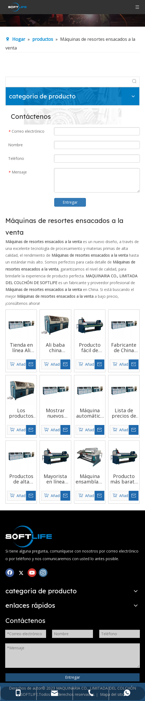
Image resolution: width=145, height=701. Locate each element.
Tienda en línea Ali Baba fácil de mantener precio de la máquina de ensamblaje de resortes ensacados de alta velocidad (21, 347)
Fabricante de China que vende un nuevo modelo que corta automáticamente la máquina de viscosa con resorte (124, 347)
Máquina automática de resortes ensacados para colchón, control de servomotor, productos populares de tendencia (90, 413)
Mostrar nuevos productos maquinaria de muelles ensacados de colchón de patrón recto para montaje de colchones (55, 413)
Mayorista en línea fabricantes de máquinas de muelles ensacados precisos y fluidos (55, 478)
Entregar (70, 202)
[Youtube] (32, 572)
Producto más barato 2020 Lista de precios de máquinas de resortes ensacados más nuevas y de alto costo (123, 478)
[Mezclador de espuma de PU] (28, 536)
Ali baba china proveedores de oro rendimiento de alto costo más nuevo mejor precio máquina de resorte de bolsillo (55, 347)
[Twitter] (21, 572)
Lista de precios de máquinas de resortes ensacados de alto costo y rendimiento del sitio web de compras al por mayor (124, 413)
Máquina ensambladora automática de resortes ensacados (90, 478)
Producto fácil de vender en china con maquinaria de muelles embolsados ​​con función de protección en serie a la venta (90, 347)
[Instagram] (43, 572)
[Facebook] (9, 572)
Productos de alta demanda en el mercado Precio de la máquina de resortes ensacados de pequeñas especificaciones (21, 478)
